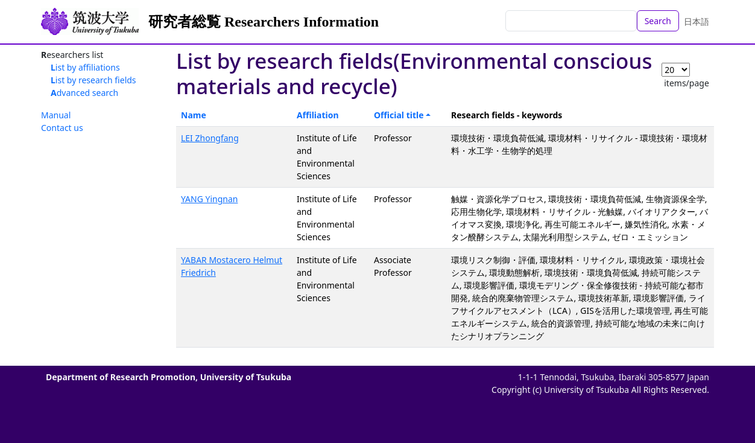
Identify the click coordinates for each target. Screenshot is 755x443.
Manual (56, 115)
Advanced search (84, 92)
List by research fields (93, 80)
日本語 (696, 21)
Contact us (62, 127)
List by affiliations (85, 67)
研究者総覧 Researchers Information (263, 22)
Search (658, 21)
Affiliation (318, 115)
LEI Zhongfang (210, 138)
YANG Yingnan (209, 199)
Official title (399, 115)
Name (193, 115)
